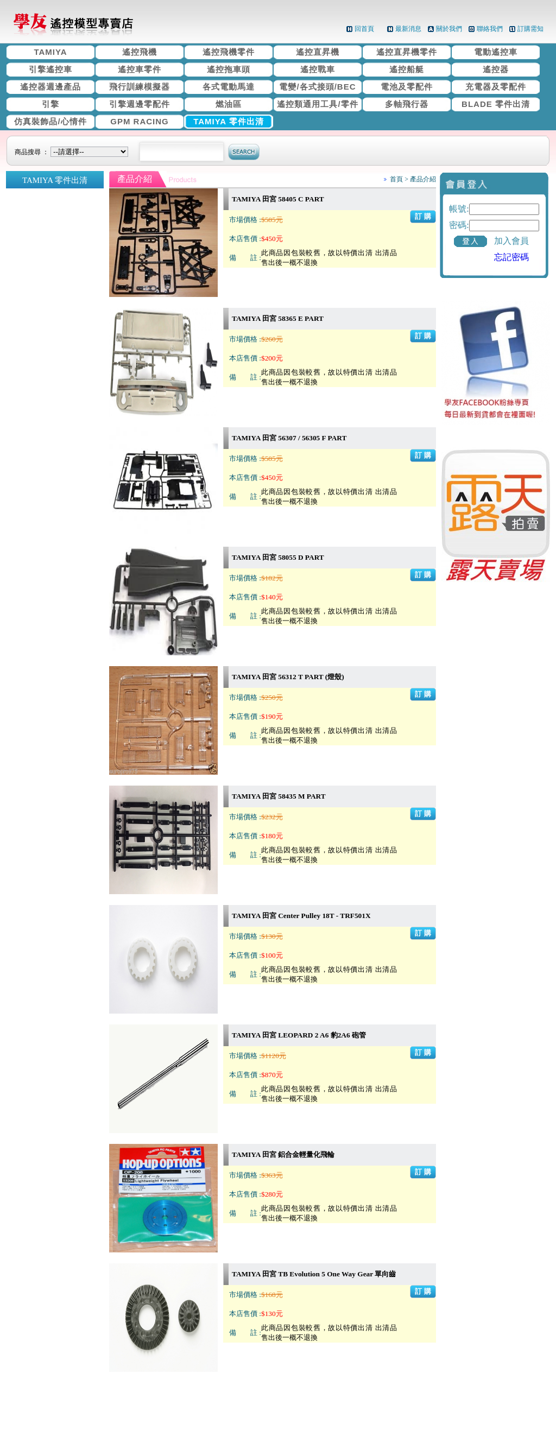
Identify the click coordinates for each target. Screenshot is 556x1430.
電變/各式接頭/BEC (317, 86)
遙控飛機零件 (229, 51)
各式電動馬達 (229, 86)
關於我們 (449, 29)
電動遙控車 (495, 51)
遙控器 (496, 69)
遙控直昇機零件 (406, 51)
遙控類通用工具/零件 (317, 104)
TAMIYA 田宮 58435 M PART (279, 796)
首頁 (396, 179)
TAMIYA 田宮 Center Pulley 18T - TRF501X (301, 916)
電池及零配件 (407, 86)
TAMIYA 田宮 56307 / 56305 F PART (289, 438)
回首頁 (364, 29)
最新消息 (408, 29)
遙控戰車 (317, 69)
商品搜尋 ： (73, 152)
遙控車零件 (139, 69)
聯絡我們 (490, 29)
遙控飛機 (139, 51)
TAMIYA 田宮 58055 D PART (278, 557)
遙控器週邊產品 (50, 86)
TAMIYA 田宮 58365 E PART (278, 318)
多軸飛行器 (406, 104)
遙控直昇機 (317, 51)
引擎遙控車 (50, 69)
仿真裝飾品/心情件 (50, 121)
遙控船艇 (406, 69)
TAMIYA (50, 51)
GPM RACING (139, 121)
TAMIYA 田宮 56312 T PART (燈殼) (288, 677)
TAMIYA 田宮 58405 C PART (278, 199)
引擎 (50, 104)
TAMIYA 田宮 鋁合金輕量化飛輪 (283, 1154)
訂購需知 (530, 29)
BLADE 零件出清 (496, 104)
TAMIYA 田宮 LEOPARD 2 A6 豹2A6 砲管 (299, 1035)
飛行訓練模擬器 (139, 86)
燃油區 (229, 104)
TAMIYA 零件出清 (228, 121)
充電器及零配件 (495, 86)
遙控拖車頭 (228, 69)
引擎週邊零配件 (139, 104)
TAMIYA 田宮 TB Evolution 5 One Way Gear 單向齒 (314, 1274)
